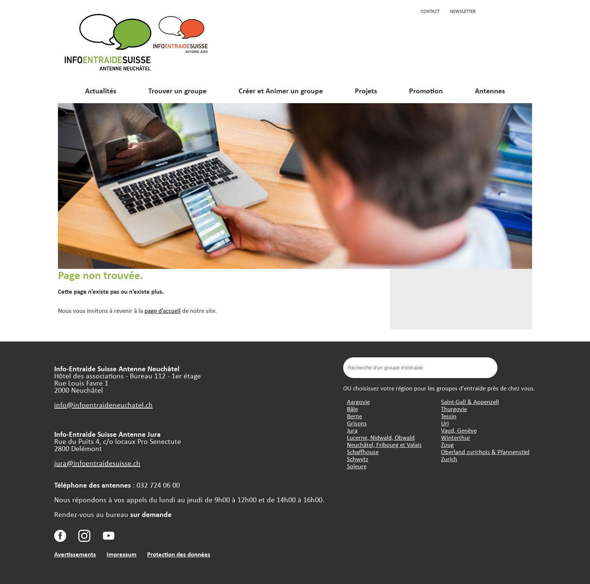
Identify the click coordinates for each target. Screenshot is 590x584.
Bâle (352, 408)
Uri (445, 423)
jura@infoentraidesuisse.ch (97, 463)
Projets (366, 90)
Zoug (447, 444)
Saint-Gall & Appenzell (470, 401)
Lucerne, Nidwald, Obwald (381, 437)
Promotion (426, 90)
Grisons (357, 423)
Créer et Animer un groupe (281, 90)
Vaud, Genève (459, 430)
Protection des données (178, 554)
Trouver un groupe (177, 90)
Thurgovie (454, 408)
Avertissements (75, 554)
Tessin (448, 416)
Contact (430, 11)
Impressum (121, 554)
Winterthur (455, 437)
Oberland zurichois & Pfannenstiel (485, 451)
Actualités (100, 90)
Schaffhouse (363, 451)
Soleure (356, 466)
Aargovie (358, 401)
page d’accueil (162, 310)
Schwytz (357, 458)
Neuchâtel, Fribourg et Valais (384, 444)
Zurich (449, 458)
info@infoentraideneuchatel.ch (103, 404)
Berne (354, 416)
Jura (352, 430)
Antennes (490, 90)
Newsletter (463, 11)
